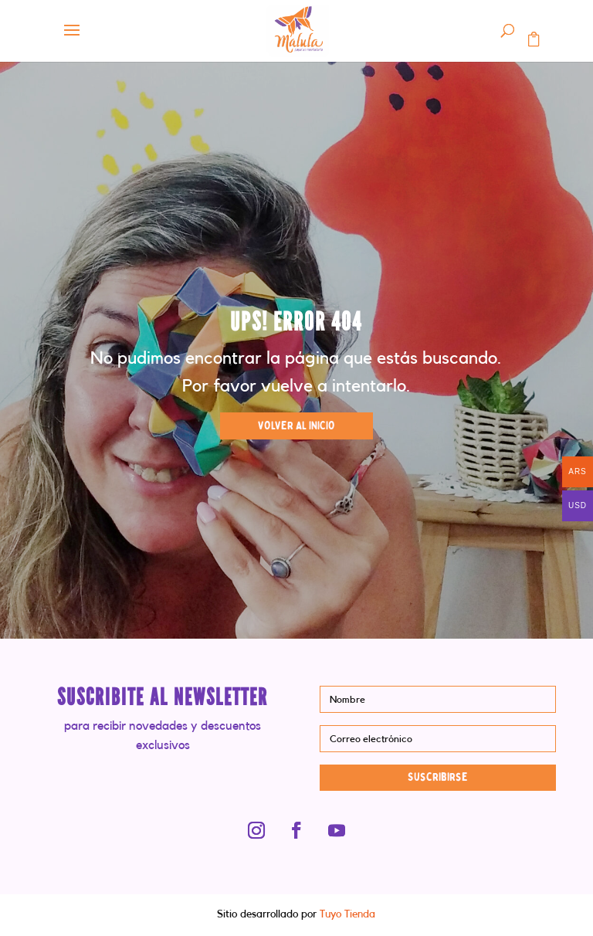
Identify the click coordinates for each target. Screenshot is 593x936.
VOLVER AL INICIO (296, 426)
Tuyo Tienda (346, 914)
